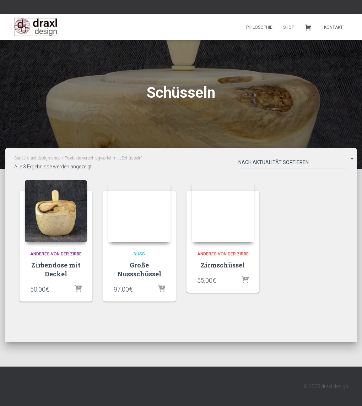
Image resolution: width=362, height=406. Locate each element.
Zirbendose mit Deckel (56, 269)
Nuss (139, 253)
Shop (288, 27)
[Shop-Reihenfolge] (293, 163)
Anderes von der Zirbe (56, 253)
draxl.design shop (44, 158)
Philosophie (259, 27)
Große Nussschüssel (139, 269)
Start (18, 158)
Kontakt (333, 27)
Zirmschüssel (223, 265)
